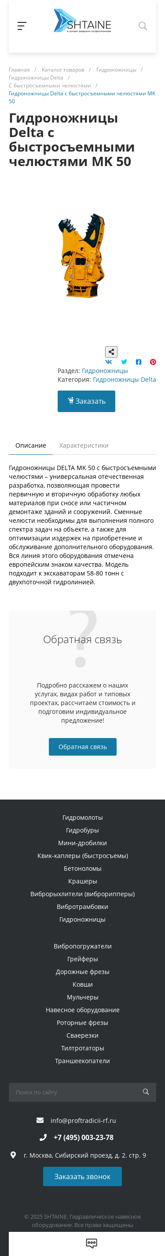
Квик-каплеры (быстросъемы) (82, 855)
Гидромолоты (82, 817)
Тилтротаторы (82, 1048)
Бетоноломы (83, 868)
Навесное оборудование (83, 1010)
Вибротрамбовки (82, 906)
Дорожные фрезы (83, 971)
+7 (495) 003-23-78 (84, 1137)
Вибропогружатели (83, 946)
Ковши (83, 984)
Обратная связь (83, 746)
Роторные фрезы (82, 1022)
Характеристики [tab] (84, 445)
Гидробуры (82, 830)
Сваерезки (82, 1035)
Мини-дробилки (82, 843)
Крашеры (82, 881)
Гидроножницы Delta (124, 379)
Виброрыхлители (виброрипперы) (82, 894)
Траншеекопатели (82, 1061)
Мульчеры (83, 997)
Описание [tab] (30, 445)
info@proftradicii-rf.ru (83, 1120)
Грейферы (82, 959)
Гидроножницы (105, 370)
